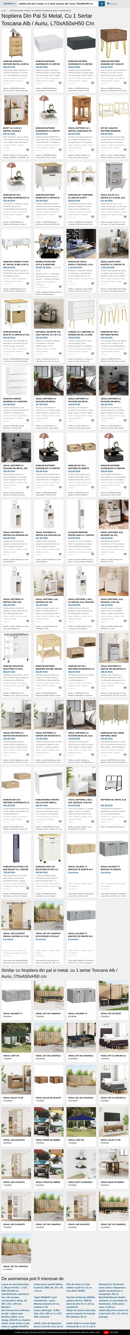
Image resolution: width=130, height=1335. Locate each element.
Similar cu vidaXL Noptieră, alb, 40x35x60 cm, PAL (47, 627)
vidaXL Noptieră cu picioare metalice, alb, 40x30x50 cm (80, 736)
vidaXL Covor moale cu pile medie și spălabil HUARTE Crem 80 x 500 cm (15, 1326)
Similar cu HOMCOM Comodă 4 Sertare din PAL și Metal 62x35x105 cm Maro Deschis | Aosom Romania (15, 91)
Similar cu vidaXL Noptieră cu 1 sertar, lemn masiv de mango (79, 156)
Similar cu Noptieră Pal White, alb (112, 827)
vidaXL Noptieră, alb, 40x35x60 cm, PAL (47, 600)
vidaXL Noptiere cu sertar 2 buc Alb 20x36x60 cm (13, 602)
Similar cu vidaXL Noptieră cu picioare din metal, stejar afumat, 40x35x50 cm (112, 428)
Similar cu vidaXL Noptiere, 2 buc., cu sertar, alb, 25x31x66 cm (80, 627)
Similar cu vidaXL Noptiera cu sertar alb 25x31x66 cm (48, 561)
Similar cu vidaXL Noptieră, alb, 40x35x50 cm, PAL (112, 561)
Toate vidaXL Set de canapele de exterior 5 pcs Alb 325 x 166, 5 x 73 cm (48, 963)
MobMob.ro (9, 3)
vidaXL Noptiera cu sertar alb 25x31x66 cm (48, 533)
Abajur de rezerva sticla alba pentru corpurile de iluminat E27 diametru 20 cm (81, 1313)
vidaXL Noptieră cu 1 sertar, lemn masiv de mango (80, 131)
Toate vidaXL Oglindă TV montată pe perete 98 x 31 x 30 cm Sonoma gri (81, 962)
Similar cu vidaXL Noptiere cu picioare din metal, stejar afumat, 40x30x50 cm (47, 428)
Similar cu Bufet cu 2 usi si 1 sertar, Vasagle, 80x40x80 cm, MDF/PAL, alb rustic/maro (16, 157)
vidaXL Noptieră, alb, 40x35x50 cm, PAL (112, 533)
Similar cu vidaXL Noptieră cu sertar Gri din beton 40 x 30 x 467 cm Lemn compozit (113, 695)
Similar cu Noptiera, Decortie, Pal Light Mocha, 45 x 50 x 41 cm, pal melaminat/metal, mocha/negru (47, 361)
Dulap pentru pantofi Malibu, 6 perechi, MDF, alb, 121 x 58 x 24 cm (48, 1287)
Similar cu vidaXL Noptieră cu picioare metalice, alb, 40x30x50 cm (80, 761)
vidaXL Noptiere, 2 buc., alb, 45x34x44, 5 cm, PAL (80, 801)
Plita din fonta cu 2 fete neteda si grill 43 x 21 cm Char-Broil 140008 (79, 1287)
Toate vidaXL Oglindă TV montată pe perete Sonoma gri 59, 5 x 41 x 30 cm (113, 895)
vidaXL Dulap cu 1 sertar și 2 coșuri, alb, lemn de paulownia (113, 198)
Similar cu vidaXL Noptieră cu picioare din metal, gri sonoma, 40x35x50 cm (14, 495)
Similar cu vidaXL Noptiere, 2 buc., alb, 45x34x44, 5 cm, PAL (80, 828)
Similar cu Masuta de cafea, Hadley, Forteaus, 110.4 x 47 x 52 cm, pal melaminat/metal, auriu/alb (80, 291)
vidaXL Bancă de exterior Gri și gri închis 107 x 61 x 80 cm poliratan (113, 1313)
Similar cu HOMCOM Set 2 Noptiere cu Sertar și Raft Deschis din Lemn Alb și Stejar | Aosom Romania (80, 224)
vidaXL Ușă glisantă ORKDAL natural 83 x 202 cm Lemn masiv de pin (16, 936)
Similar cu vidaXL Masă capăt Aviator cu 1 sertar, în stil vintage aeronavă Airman (114, 291)
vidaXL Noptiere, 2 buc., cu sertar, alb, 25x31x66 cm (81, 602)
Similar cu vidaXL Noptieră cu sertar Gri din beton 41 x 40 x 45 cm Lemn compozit (16, 762)
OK (106, 1332)
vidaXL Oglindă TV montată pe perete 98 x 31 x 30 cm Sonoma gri (80, 936)
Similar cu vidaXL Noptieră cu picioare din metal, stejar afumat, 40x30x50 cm (79, 428)
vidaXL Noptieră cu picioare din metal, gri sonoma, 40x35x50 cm (15, 468)
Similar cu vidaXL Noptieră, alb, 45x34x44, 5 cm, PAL (112, 627)
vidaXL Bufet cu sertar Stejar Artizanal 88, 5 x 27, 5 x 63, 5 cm (81, 1326)
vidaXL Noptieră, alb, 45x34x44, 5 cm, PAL (112, 600)
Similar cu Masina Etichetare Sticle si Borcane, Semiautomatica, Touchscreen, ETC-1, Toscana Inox (49, 294)
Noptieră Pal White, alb (113, 800)
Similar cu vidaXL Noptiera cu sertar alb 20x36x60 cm (16, 561)
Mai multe (114, 1332)
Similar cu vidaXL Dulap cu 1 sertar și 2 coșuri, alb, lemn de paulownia (113, 223)
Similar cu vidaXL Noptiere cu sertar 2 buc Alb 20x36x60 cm (16, 627)
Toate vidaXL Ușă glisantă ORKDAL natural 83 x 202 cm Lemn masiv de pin (15, 963)
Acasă (3, 10)
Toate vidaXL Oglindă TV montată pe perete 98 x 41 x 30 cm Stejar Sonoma (81, 896)
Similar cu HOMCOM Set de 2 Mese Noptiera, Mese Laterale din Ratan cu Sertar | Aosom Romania (114, 762)
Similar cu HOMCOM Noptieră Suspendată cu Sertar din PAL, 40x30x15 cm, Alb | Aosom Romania (48, 91)
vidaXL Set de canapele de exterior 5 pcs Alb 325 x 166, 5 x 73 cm (48, 936)
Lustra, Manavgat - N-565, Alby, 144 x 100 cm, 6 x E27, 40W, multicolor (48, 1313)
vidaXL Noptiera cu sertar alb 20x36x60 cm (15, 533)
